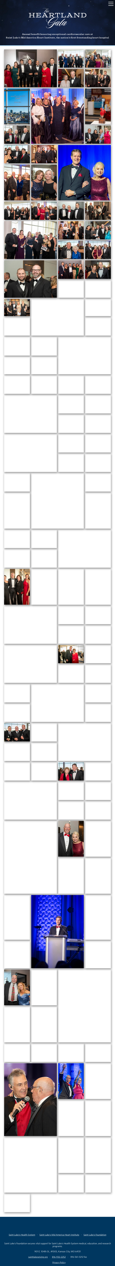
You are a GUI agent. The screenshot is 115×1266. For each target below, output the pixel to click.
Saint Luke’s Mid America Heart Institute (59, 1234)
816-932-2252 (59, 1256)
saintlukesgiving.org (38, 1256)
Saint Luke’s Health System (22, 1234)
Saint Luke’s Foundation (95, 1234)
